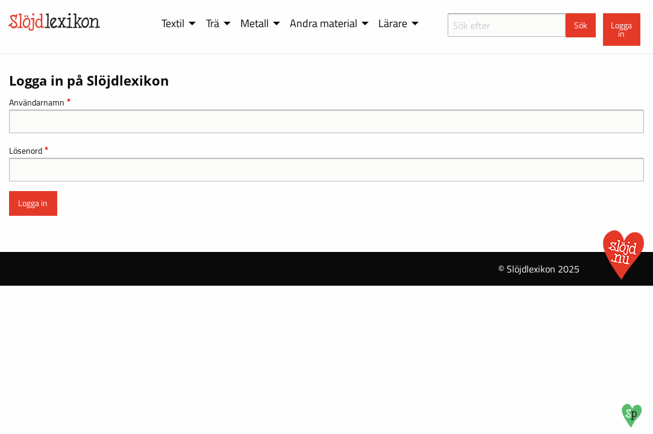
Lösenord (25, 150)
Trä (212, 23)
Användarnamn (36, 102)
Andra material (323, 23)
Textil (172, 23)
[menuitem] (177, 23)
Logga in (621, 29)
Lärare (392, 23)
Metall (254, 23)
